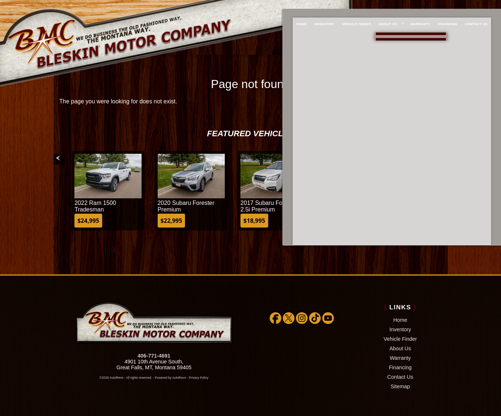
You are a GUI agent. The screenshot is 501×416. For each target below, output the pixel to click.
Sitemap (400, 386)
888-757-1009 (390, 33)
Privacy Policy (198, 377)
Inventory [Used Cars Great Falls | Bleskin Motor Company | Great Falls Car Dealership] (320, 6)
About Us (400, 348)
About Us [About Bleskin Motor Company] (387, 6)
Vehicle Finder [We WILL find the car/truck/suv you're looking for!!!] (354, 6)
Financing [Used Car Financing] (451, 6)
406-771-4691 (154, 356)
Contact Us (400, 377)
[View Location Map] (391, 45)
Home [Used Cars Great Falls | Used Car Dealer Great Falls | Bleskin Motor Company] (295, 6)
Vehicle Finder (400, 339)
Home (400, 320)
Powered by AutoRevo (170, 377)
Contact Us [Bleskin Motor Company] (482, 6)
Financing (400, 367)
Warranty (400, 358)
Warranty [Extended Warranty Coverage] (422, 6)
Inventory (400, 329)
